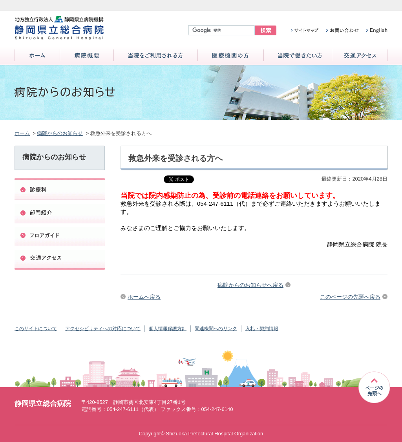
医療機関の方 (230, 56)
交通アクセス (360, 56)
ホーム (37, 56)
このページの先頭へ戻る (350, 297)
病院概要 (86, 56)
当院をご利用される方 (155, 56)
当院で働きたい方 (298, 56)
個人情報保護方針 (167, 328)
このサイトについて (36, 328)
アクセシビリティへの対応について (103, 328)
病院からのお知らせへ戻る (250, 285)
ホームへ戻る (144, 297)
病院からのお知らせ (60, 133)
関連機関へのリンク (216, 328)
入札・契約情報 (261, 328)
